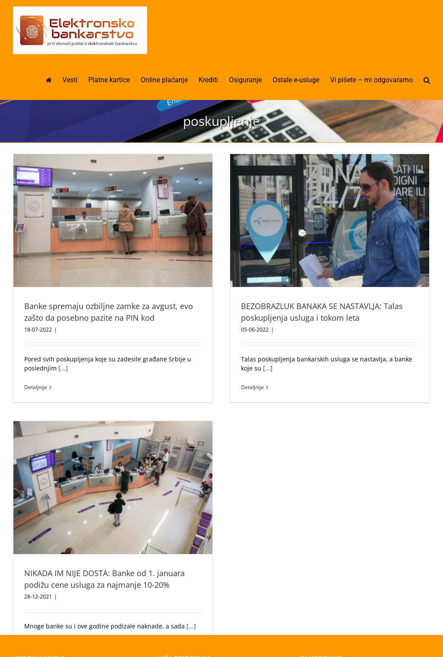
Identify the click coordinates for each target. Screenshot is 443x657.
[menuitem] (54, 80)
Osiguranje (34, 617)
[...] (63, 368)
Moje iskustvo (324, 635)
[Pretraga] (427, 80)
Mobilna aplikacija (187, 635)
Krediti (28, 635)
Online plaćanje (184, 617)
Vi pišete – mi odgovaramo (343, 617)
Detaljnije (35, 387)
